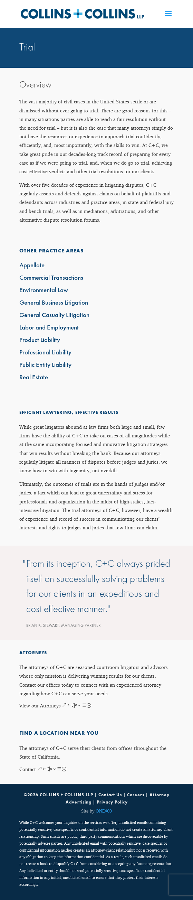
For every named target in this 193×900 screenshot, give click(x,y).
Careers (135, 795)
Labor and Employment (49, 328)
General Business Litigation (53, 303)
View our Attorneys (40, 705)
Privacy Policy (112, 802)
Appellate (32, 265)
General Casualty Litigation (54, 315)
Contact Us (110, 795)
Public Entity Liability (45, 365)
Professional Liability (45, 353)
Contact (27, 769)
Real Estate (33, 377)
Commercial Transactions (51, 278)
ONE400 (104, 811)
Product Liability (39, 340)
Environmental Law (43, 290)
